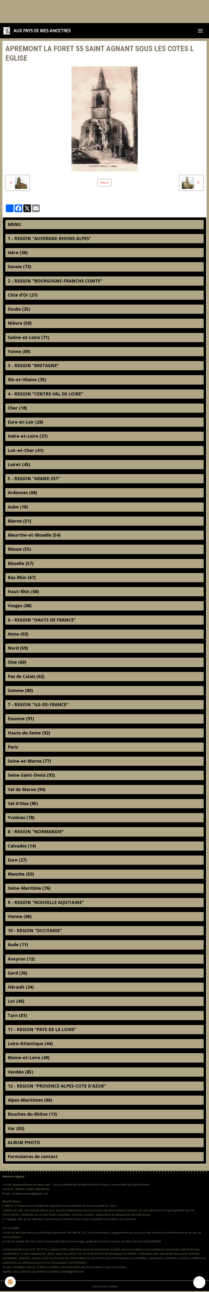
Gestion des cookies (105, 1286)
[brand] (37, 30)
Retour (104, 183)
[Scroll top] (199, 1282)
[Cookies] (10, 1281)
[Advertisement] (88, 11)
